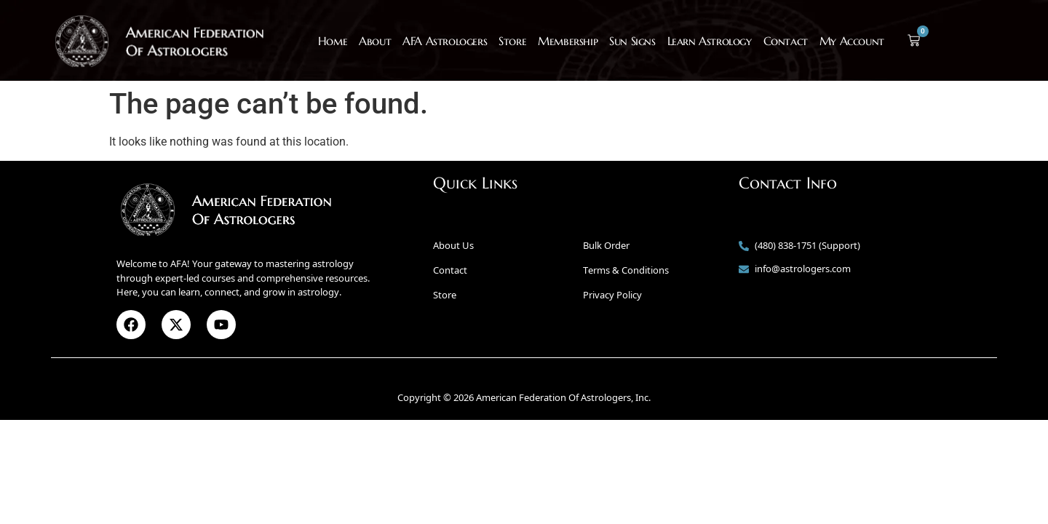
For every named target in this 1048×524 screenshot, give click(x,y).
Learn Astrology (709, 40)
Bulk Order (606, 245)
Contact (785, 40)
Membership (568, 40)
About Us (453, 245)
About (375, 40)
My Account (851, 40)
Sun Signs (632, 40)
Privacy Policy (612, 294)
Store (512, 40)
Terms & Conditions (626, 270)
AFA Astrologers (444, 40)
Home (332, 40)
